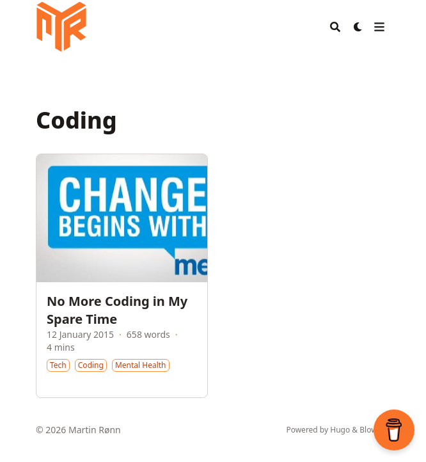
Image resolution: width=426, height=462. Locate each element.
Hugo (340, 429)
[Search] (335, 27)
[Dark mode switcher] (358, 27)
